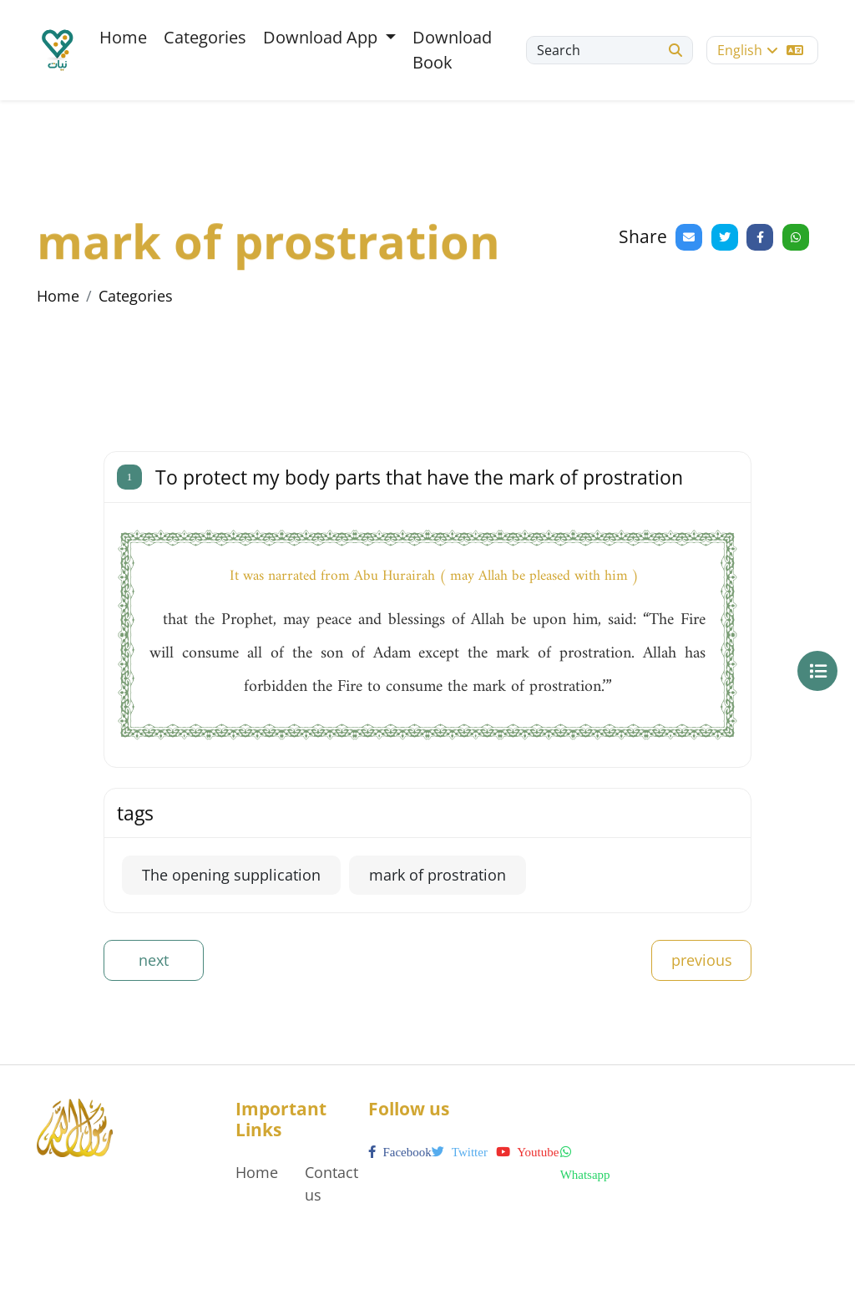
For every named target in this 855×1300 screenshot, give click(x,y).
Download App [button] (322, 37)
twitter (460, 1152)
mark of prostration (437, 875)
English (760, 50)
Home (123, 37)
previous (701, 960)
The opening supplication (231, 875)
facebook (400, 1152)
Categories (205, 37)
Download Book (452, 50)
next (154, 960)
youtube (527, 1152)
